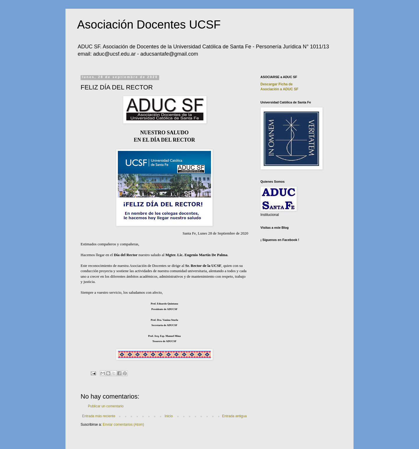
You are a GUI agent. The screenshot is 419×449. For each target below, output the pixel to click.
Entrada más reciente (98, 416)
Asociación (279, 89)
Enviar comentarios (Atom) (123, 424)
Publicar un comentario (106, 406)
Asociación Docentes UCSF (149, 24)
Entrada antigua (234, 416)
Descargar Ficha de (276, 84)
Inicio (169, 416)
